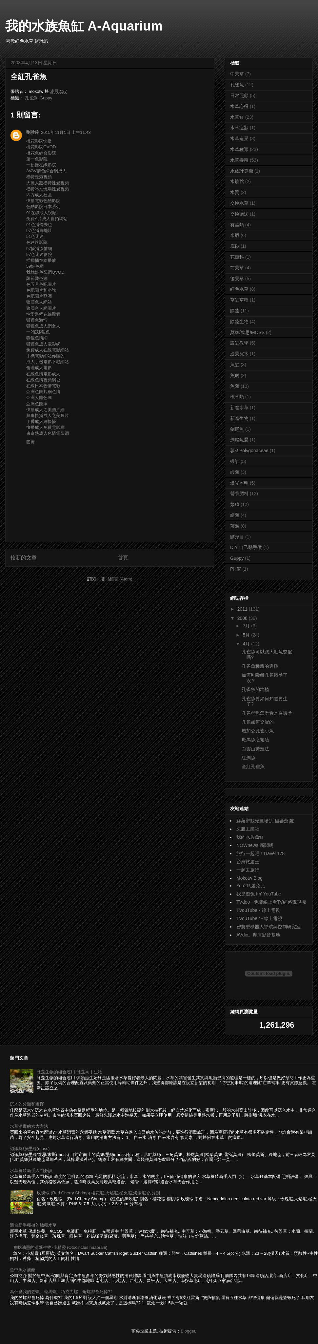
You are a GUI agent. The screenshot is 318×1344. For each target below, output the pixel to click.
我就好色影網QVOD (45, 272)
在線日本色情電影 (43, 385)
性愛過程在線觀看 (43, 314)
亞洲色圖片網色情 (43, 391)
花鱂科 (237, 257)
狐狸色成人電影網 (43, 344)
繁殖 (234, 504)
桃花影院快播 (39, 140)
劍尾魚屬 (239, 439)
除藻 (234, 310)
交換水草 (239, 203)
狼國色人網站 (39, 302)
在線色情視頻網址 (43, 379)
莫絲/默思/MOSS (247, 332)
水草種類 (239, 149)
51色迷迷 (35, 236)
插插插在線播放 (41, 260)
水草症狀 (239, 127)
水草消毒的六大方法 (29, 1126)
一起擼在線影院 (41, 164)
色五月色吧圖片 (41, 284)
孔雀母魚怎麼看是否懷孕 (267, 713)
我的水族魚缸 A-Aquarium (84, 26)
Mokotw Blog (249, 878)
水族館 (237, 181)
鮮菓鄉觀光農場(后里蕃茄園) (265, 820)
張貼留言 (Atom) (116, 579)
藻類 (234, 526)
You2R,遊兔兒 (250, 885)
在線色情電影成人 (43, 373)
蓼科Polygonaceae (249, 450)
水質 (234, 192)
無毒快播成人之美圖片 (47, 415)
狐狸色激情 (37, 320)
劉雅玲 (32, 132)
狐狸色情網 (37, 337)
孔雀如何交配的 (258, 721)
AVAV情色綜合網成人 (46, 170)
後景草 (237, 278)
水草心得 (239, 106)
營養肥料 (239, 493)
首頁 (123, 557)
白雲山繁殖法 (255, 748)
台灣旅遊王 (247, 861)
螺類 (234, 515)
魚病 (234, 375)
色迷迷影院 (37, 242)
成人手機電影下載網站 (47, 361)
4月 (247, 643)
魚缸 (234, 364)
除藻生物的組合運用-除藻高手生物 (69, 1071)
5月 (247, 635)
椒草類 (237, 396)
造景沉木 (239, 353)
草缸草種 (239, 300)
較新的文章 (23, 557)
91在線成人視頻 (41, 212)
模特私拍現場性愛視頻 (47, 188)
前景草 (237, 267)
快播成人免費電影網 (45, 427)
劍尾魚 (237, 429)
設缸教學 (239, 343)
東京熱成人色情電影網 (47, 433)
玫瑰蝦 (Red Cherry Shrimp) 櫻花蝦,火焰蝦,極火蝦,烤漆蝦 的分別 (98, 1192)
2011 (243, 609)
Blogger (188, 1331)
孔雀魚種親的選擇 (260, 666)
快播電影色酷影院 (43, 200)
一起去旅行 (247, 869)
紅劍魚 (248, 757)
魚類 (234, 386)
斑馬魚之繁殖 (255, 739)
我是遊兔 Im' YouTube (258, 893)
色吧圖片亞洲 (39, 296)
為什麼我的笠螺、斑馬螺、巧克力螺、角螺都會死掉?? (61, 1291)
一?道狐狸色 (38, 331)
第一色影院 (37, 159)
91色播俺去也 (39, 224)
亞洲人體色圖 (39, 397)
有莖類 (237, 224)
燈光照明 (239, 483)
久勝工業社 (247, 828)
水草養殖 (239, 160)
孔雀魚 (31, 97)
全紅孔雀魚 (253, 766)
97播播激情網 (39, 248)
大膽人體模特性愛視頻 (47, 182)
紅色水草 (239, 289)
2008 (243, 618)
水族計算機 (241, 171)
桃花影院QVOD (41, 146)
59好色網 (35, 266)
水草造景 (239, 138)
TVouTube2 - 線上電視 (259, 918)
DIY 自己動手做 (246, 547)
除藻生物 (239, 321)
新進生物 (239, 418)
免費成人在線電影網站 (47, 349)
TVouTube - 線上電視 (258, 910)
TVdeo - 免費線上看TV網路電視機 (271, 902)
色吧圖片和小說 (41, 290)
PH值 (235, 569)
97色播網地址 (39, 230)
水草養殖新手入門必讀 (31, 1170)
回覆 (30, 442)
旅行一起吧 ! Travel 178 (260, 853)
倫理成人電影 (39, 367)
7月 (247, 625)
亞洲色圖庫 (37, 403)
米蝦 (234, 235)
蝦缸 (234, 461)
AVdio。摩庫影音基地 (258, 934)
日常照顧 (239, 95)
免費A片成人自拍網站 (47, 218)
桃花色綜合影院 (41, 153)
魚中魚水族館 (22, 1269)
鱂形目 (237, 536)
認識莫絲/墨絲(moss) (30, 1148)
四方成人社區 (39, 194)
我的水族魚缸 (250, 837)
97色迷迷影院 (39, 254)
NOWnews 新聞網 (254, 845)
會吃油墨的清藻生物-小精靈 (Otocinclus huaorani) (60, 1247)
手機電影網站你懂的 (45, 355)
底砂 (234, 246)
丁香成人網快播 (41, 421)
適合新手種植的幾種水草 (33, 1225)
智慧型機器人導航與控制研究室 (268, 926)
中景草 (237, 73)
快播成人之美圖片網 (45, 409)
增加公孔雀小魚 (258, 730)
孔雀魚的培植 (255, 689)
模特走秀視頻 (39, 176)
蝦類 (234, 472)
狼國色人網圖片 (41, 308)
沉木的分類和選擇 (27, 1104)
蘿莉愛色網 (37, 278)
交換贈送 (239, 214)
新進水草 (239, 407)
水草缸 (237, 117)
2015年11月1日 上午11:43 (66, 132)
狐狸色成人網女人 (43, 326)
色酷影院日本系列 (43, 206)
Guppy (46, 97)
